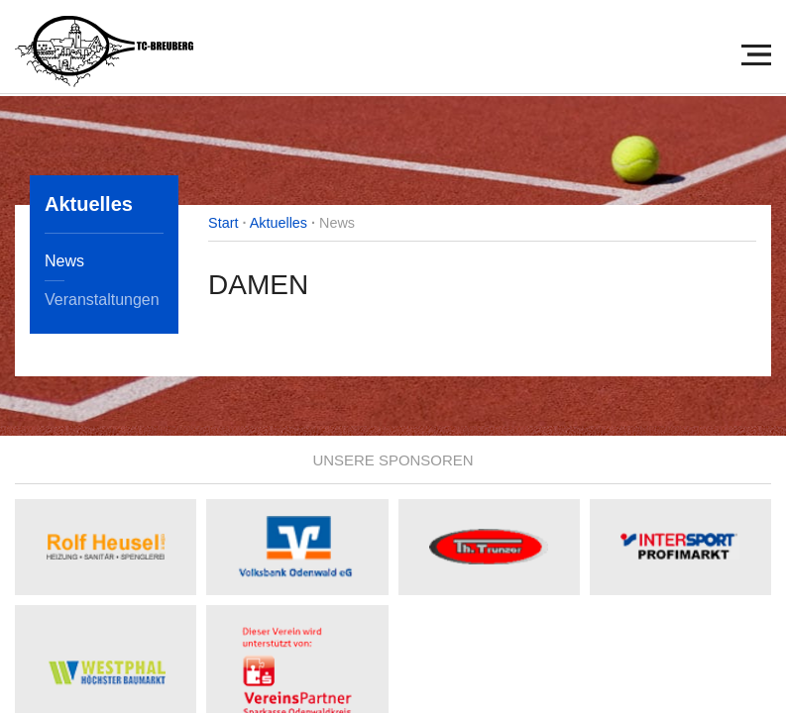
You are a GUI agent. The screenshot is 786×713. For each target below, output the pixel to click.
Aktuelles (278, 223)
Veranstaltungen (102, 299)
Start (223, 223)
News (64, 261)
